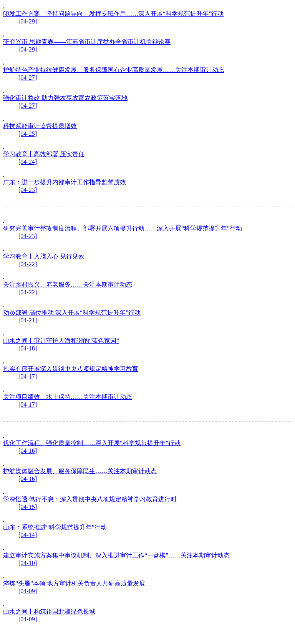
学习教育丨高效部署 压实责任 (44, 154)
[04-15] (27, 507)
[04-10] (27, 563)
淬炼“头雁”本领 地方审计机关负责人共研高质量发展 (74, 583)
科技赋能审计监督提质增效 (40, 126)
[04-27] (27, 77)
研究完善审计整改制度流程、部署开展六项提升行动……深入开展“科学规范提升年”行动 (122, 228)
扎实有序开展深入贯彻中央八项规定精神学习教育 (70, 368)
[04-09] (27, 591)
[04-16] (27, 450)
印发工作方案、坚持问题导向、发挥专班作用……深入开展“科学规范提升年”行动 (113, 13)
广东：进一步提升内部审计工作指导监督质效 (64, 182)
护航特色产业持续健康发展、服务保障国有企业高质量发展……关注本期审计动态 (113, 70)
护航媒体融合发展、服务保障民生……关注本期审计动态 (80, 471)
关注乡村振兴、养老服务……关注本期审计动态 (67, 284)
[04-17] (27, 376)
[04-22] (27, 264)
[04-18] (27, 348)
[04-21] (27, 320)
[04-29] (27, 21)
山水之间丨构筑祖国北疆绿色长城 (49, 611)
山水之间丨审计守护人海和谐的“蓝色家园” (61, 340)
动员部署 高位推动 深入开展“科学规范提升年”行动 (72, 312)
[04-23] (27, 190)
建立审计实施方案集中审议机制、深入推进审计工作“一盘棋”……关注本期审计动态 (116, 555)
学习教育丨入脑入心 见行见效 (44, 256)
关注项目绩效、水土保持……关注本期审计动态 (67, 397)
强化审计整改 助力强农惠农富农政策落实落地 (65, 98)
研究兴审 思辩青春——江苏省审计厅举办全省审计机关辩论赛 (87, 41)
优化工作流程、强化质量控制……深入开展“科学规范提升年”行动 (92, 443)
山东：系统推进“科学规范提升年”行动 (55, 527)
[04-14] (27, 535)
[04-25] (27, 133)
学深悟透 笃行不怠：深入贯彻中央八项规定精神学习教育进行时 (90, 499)
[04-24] (27, 161)
